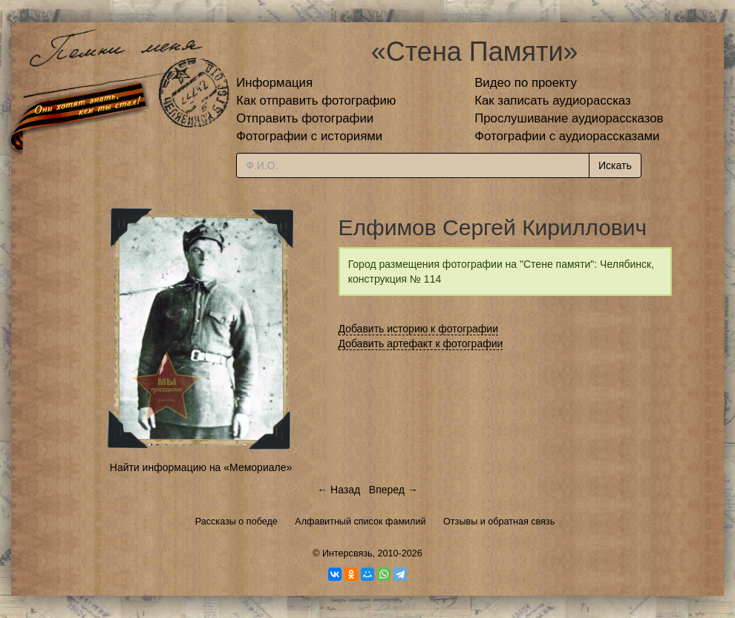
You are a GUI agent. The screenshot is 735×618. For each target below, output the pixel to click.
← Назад (338, 490)
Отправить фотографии (304, 118)
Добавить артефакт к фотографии (421, 343)
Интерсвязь (347, 553)
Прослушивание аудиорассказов (568, 118)
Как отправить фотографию (316, 100)
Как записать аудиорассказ (552, 100)
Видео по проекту (525, 83)
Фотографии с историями (309, 136)
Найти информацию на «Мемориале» (201, 467)
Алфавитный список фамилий (360, 521)
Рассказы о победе (236, 521)
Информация (274, 83)
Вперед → (393, 490)
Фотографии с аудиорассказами (566, 136)
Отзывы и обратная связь (499, 521)
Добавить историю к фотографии (419, 329)
